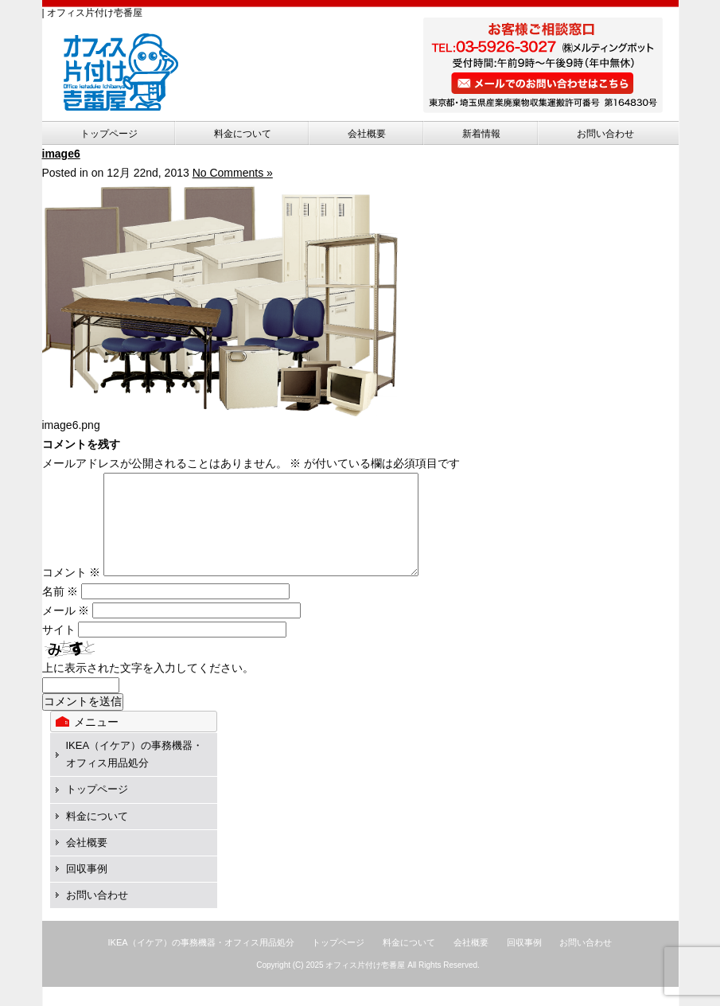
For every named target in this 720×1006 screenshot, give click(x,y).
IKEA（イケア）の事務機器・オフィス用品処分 (201, 961)
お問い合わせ (605, 133)
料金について (242, 133)
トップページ (109, 133)
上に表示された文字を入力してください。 (148, 686)
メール (66, 629)
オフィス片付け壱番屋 (365, 984)
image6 (61, 153)
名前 (60, 610)
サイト (59, 648)
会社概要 (367, 133)
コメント (71, 591)
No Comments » (233, 172)
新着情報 (481, 133)
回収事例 (86, 888)
